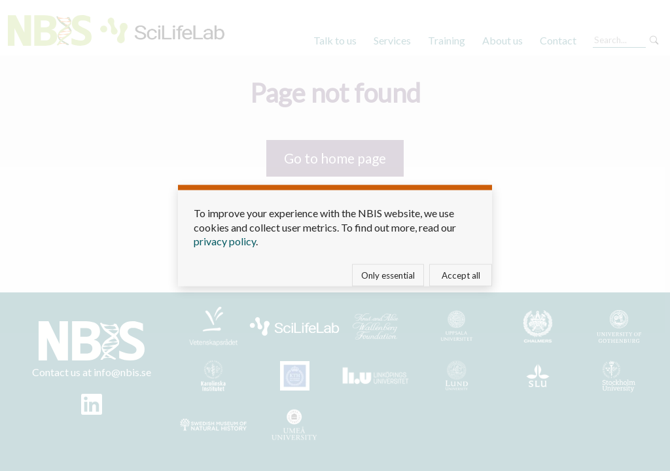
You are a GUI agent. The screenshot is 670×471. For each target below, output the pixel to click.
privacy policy (225, 241)
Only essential (388, 275)
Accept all (461, 275)
